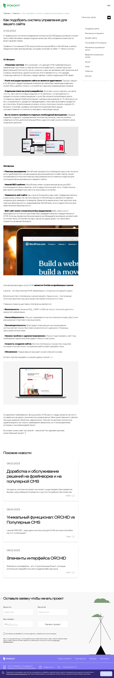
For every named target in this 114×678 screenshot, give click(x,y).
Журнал (93, 658)
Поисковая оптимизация (95, 43)
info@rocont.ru (48, 667)
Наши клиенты (64, 658)
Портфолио (80, 658)
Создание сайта (92, 29)
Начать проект (53, 624)
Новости (16, 13)
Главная (6, 13)
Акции (87, 62)
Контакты (104, 658)
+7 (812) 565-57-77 (69, 667)
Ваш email (42, 607)
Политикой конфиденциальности (17, 674)
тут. (51, 357)
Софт (87, 66)
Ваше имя (7, 607)
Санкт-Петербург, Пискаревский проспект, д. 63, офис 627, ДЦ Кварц (21, 667)
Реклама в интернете (94, 33)
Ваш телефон (8, 619)
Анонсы (88, 76)
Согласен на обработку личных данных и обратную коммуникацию (31, 634)
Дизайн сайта (91, 38)
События (89, 71)
